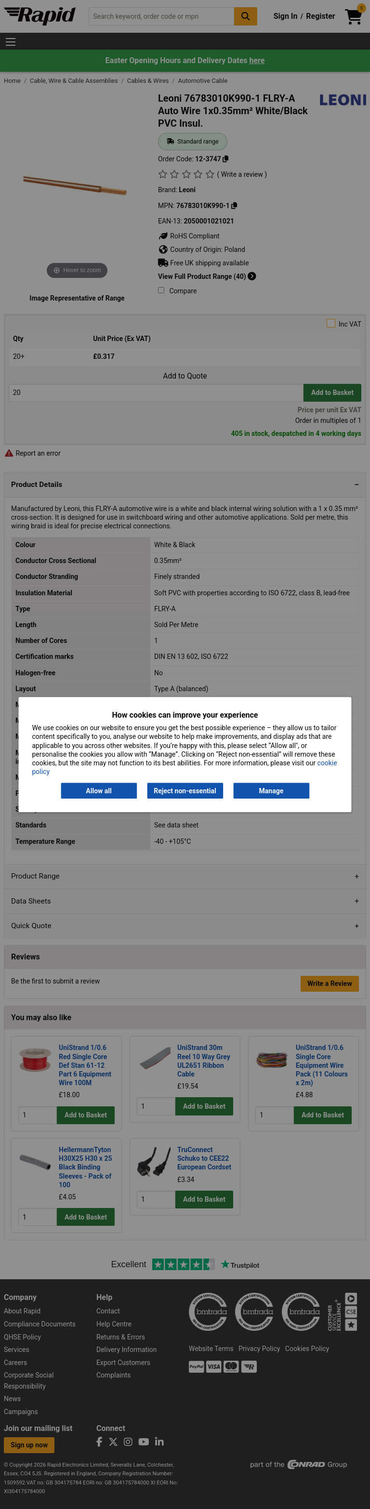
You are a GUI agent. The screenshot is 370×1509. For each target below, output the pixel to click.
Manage (271, 791)
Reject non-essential (185, 791)
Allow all (98, 791)
